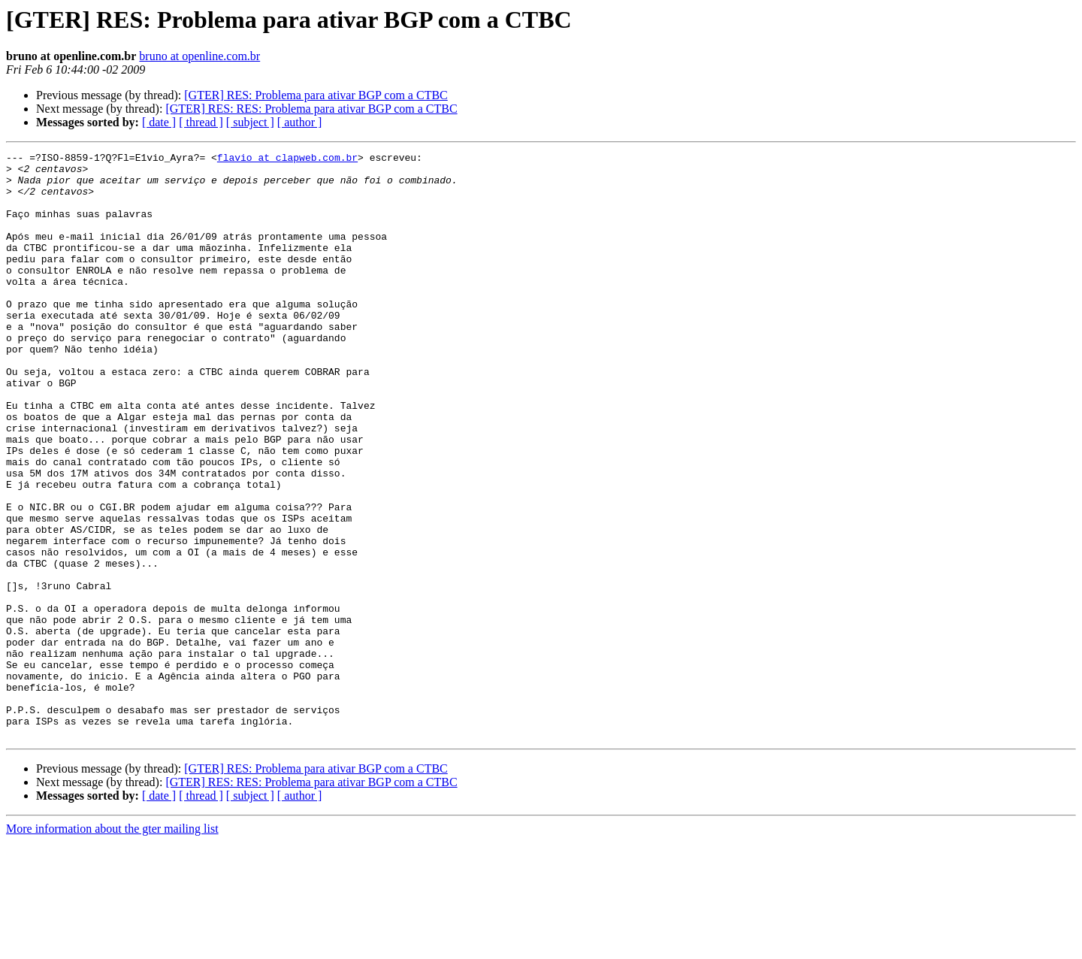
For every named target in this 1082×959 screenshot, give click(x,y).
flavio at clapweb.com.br (287, 159)
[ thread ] (201, 122)
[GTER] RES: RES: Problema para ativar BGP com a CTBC (311, 108)
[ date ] (159, 122)
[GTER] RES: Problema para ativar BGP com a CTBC (315, 95)
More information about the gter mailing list (112, 945)
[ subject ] (250, 122)
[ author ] (299, 122)
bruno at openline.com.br (199, 56)
